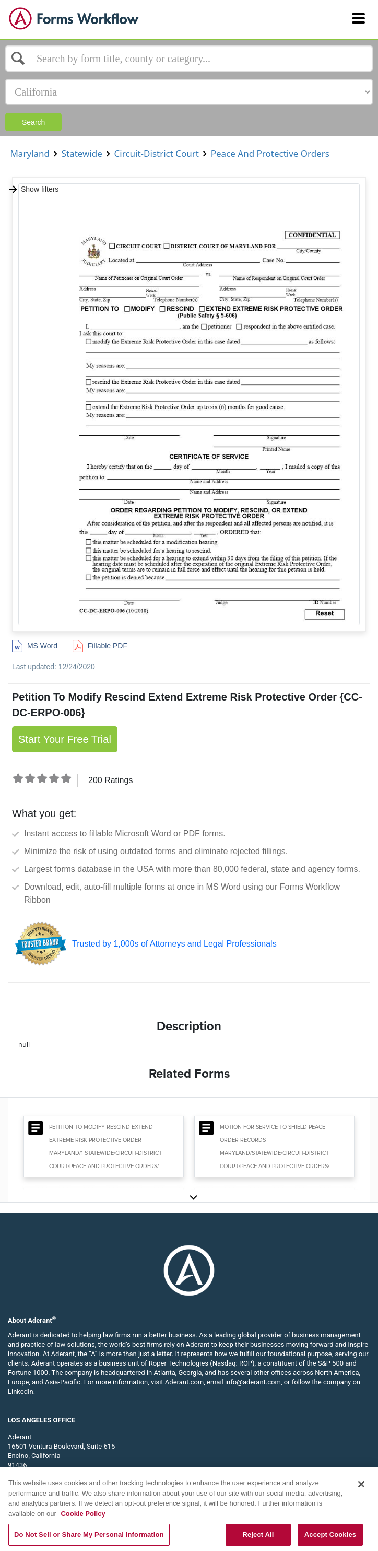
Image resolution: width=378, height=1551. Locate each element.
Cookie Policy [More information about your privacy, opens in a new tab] (83, 1514)
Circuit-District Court (156, 153)
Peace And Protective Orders (270, 153)
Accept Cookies (330, 1534)
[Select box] (189, 58)
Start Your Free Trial (64, 739)
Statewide (81, 153)
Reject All (258, 1534)
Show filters (33, 189)
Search (33, 122)
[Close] (361, 1484)
